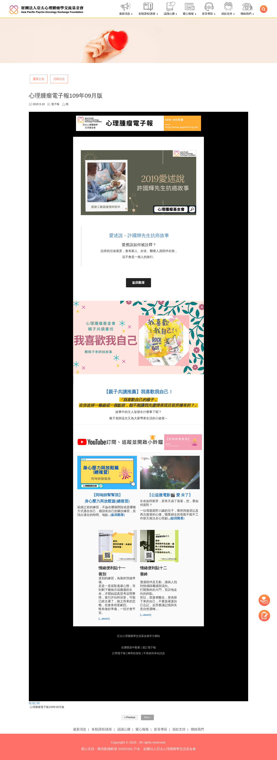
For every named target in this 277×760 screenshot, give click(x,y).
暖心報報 (142, 729)
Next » (147, 717)
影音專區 (160, 729)
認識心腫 (123, 729)
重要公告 (38, 78)
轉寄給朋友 (134, 653)
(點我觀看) (177, 518)
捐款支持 (178, 729)
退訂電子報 (149, 647)
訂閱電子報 (119, 653)
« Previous (129, 717)
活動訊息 (59, 78)
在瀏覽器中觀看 (130, 647)
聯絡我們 (197, 729)
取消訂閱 (34, 703)
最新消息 (79, 729)
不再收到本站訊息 (154, 653)
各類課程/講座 (102, 729)
